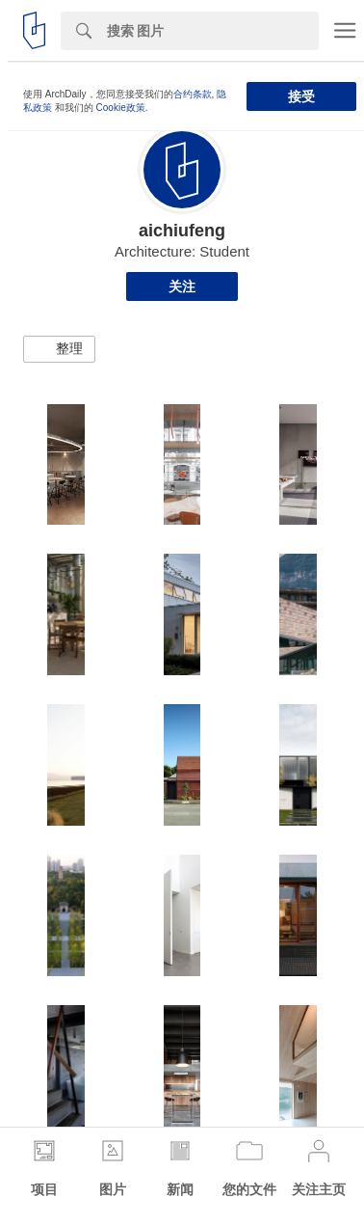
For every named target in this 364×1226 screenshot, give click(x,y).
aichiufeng (182, 230)
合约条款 (192, 94)
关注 (182, 286)
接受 (301, 96)
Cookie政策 (120, 107)
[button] (59, 349)
